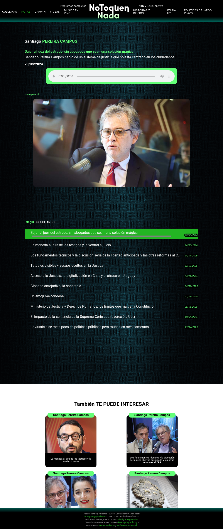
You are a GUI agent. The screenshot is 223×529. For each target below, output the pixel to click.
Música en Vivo (71, 12)
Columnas (9, 11)
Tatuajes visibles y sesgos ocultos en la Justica (66, 265)
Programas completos (73, 5)
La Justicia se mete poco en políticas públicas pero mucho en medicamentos (89, 327)
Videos (55, 11)
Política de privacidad (127, 525)
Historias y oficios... (141, 12)
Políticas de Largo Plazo (198, 12)
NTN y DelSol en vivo (151, 5)
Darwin (40, 11)
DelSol (120, 519)
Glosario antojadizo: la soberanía (55, 286)
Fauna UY (171, 12)
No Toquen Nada (29, 518)
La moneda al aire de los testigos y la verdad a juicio (70, 245)
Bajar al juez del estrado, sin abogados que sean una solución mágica (100, 234)
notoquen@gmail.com (95, 516)
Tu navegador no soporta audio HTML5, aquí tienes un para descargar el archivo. (111, 76)
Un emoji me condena (47, 296)
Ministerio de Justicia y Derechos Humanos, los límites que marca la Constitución (92, 306)
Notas (25, 11)
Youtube (196, 516)
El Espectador (131, 519)
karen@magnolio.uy (127, 522)
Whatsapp (44, 94)
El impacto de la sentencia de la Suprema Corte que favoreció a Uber (82, 317)
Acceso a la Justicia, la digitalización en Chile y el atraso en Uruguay (82, 276)
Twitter (55, 94)
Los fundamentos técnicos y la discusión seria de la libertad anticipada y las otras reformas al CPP (105, 255)
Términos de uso (107, 525)
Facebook (50, 94)
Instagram (191, 516)
